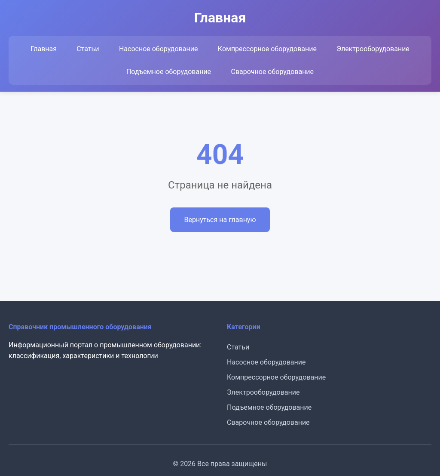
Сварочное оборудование (272, 72)
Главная (44, 49)
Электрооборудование (372, 49)
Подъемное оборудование (168, 72)
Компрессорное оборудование (267, 49)
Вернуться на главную (220, 220)
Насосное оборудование (158, 49)
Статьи (87, 49)
